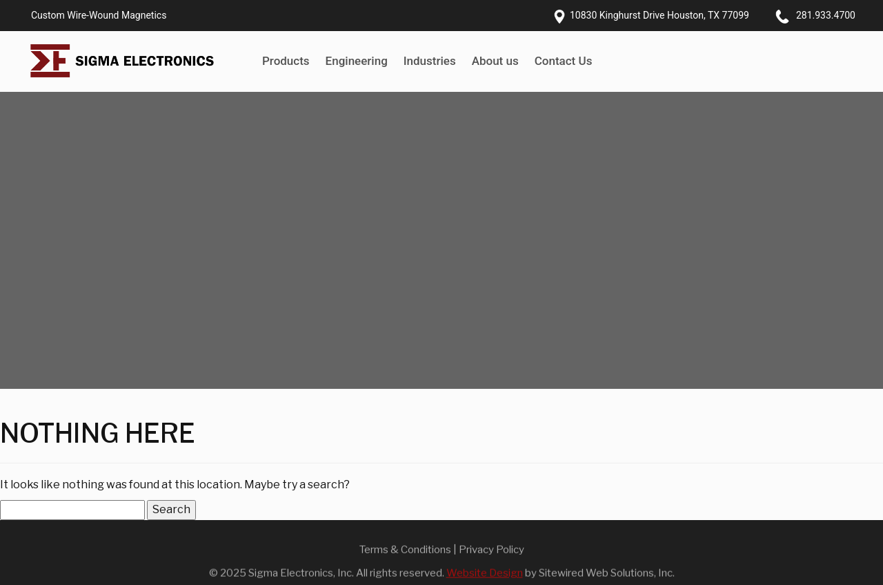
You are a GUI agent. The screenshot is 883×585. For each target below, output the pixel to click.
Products (286, 61)
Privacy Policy (491, 552)
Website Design (484, 576)
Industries (430, 61)
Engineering (357, 61)
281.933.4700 (825, 15)
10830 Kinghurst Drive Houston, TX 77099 (659, 15)
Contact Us (564, 61)
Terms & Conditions (405, 552)
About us (495, 61)
